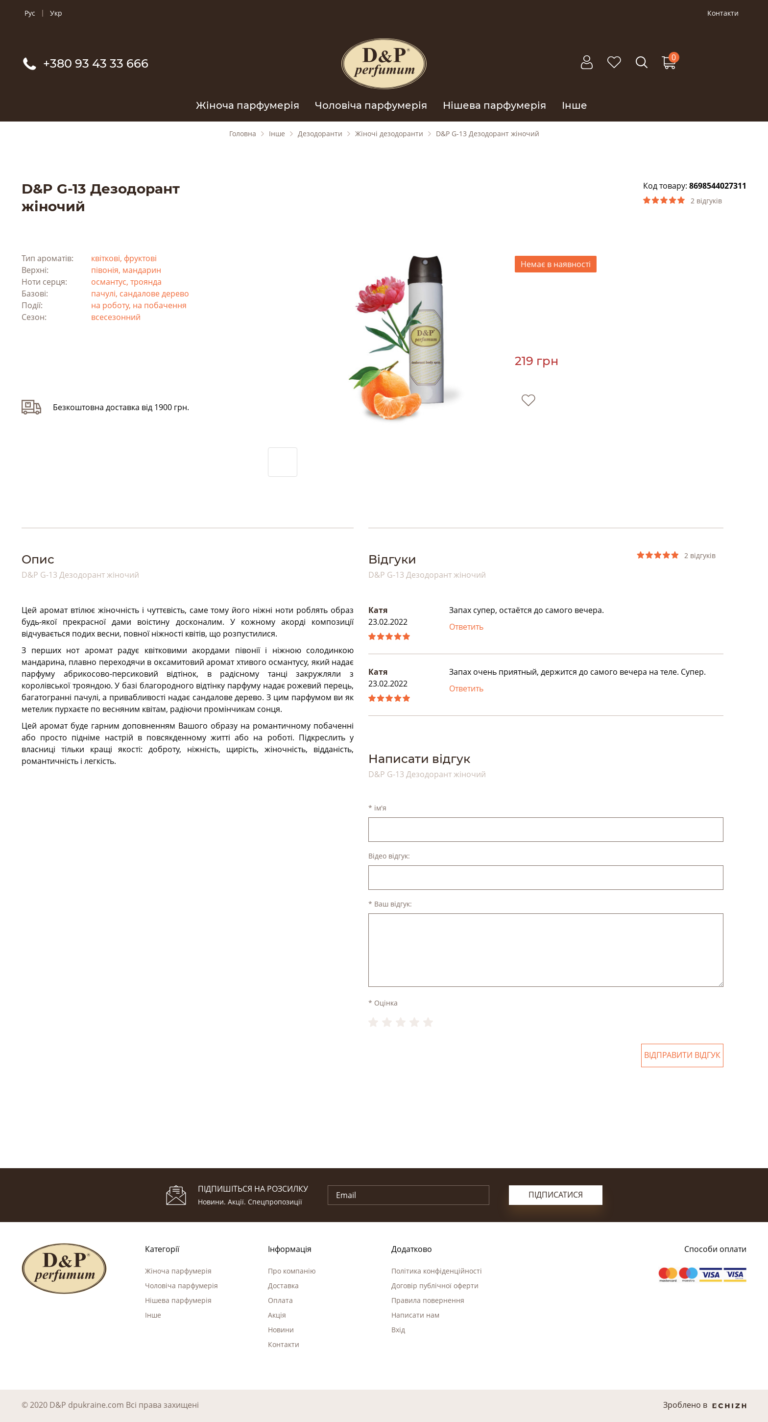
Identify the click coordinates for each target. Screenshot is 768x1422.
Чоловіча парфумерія (371, 105)
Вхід (398, 1329)
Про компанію (292, 1270)
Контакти (723, 13)
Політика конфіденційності (436, 1270)
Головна (242, 133)
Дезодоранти (320, 133)
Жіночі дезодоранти (389, 133)
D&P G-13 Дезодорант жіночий (487, 133)
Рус (29, 13)
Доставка (283, 1285)
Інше (574, 105)
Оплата (280, 1300)
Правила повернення (427, 1300)
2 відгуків (706, 200)
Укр (56, 13)
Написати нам (415, 1315)
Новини (281, 1329)
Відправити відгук (682, 1055)
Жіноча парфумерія (247, 105)
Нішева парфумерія (494, 105)
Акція (277, 1315)
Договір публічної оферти (435, 1285)
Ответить (466, 626)
